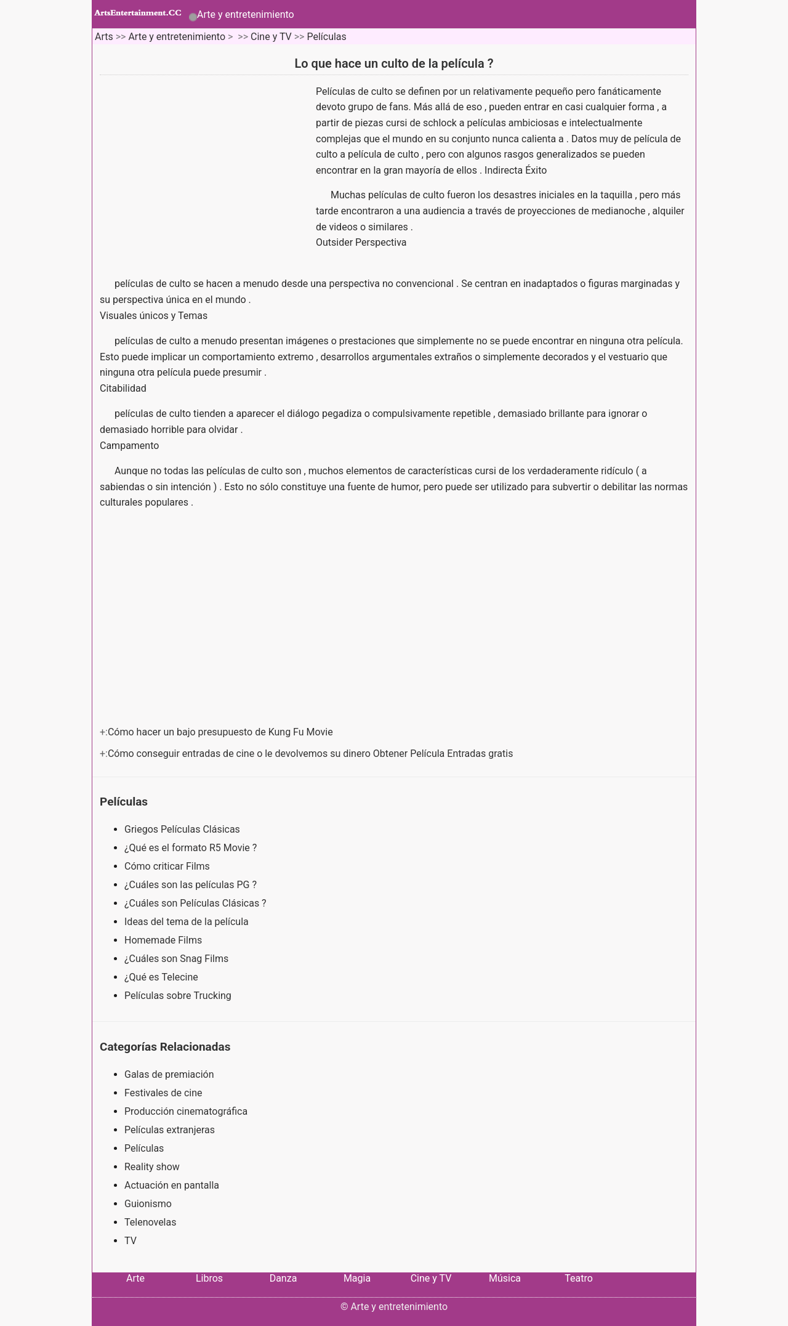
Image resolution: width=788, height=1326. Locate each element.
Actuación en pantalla (171, 1185)
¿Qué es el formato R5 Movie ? (191, 848)
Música (505, 1278)
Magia (357, 1278)
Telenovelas (150, 1222)
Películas (326, 36)
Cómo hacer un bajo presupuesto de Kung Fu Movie (222, 732)
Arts (104, 36)
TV (130, 1241)
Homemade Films (164, 940)
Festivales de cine (163, 1093)
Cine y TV (271, 36)
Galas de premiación (169, 1074)
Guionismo (148, 1204)
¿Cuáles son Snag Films (177, 958)
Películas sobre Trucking (179, 995)
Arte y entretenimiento (245, 14)
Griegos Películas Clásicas (183, 829)
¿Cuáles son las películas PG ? (191, 885)
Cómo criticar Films (168, 866)
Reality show (152, 1167)
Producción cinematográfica (185, 1111)
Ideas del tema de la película (187, 922)
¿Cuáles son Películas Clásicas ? (196, 903)
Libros (209, 1278)
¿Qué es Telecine (162, 977)
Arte (135, 1278)
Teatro (579, 1278)
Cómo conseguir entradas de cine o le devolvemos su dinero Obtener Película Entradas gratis (311, 753)
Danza (283, 1278)
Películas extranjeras (169, 1130)
